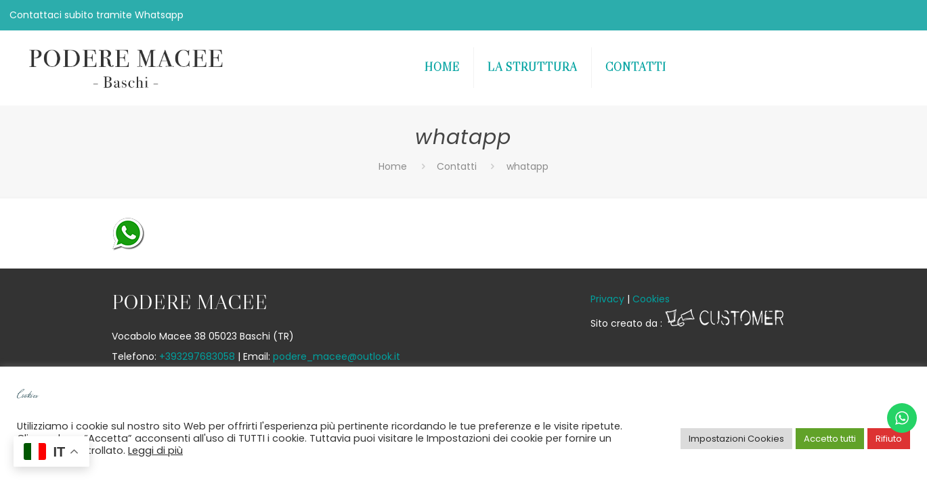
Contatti (457, 166)
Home (393, 166)
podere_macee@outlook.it (336, 356)
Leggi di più (155, 450)
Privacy (607, 299)
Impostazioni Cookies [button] (736, 438)
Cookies (651, 299)
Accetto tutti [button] (830, 438)
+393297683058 (197, 356)
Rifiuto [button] (889, 438)
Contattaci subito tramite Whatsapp (96, 15)
